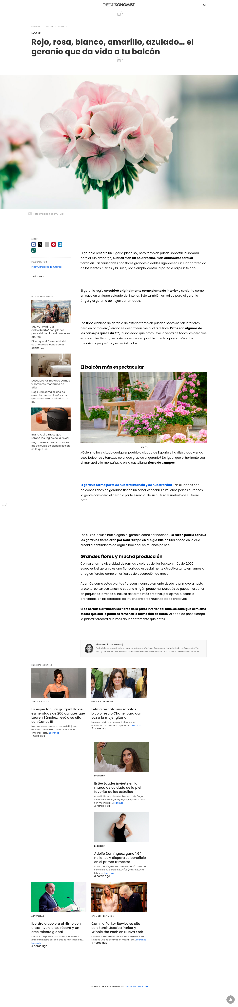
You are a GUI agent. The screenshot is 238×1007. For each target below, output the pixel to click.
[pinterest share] (53, 244)
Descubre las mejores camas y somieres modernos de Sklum (50, 384)
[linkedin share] (60, 244)
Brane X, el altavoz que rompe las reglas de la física (50, 436)
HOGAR (61, 26)
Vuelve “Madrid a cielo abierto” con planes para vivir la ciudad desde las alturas (50, 332)
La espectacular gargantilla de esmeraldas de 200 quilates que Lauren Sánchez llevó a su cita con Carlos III (58, 715)
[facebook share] (33, 244)
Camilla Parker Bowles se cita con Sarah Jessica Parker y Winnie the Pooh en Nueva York (117, 927)
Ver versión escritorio (136, 986)
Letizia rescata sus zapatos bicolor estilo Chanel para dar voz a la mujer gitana (116, 713)
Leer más (54, 732)
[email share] (47, 244)
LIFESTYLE (49, 26)
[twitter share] (40, 244)
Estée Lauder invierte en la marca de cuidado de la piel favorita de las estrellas (117, 787)
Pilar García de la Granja (110, 644)
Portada (35, 26)
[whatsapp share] (33, 250)
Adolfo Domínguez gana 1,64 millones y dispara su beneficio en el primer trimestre (120, 857)
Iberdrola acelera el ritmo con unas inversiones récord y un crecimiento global (56, 927)
